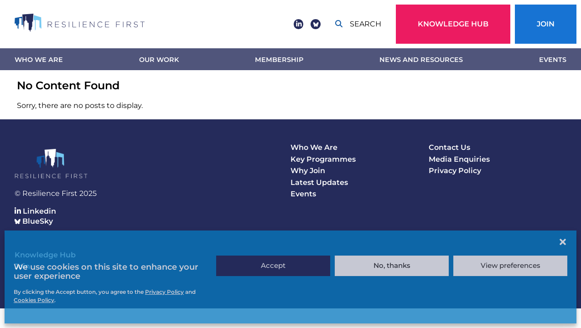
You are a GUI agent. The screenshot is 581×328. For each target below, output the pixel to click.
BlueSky (34, 221)
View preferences (510, 265)
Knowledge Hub (453, 24)
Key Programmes (323, 159)
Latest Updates (319, 182)
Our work (159, 60)
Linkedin (35, 211)
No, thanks (392, 265)
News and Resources (421, 60)
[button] (562, 241)
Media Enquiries (459, 159)
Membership (279, 60)
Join (546, 24)
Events (552, 60)
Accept (273, 265)
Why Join (307, 170)
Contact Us (449, 147)
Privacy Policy (455, 170)
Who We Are (39, 60)
